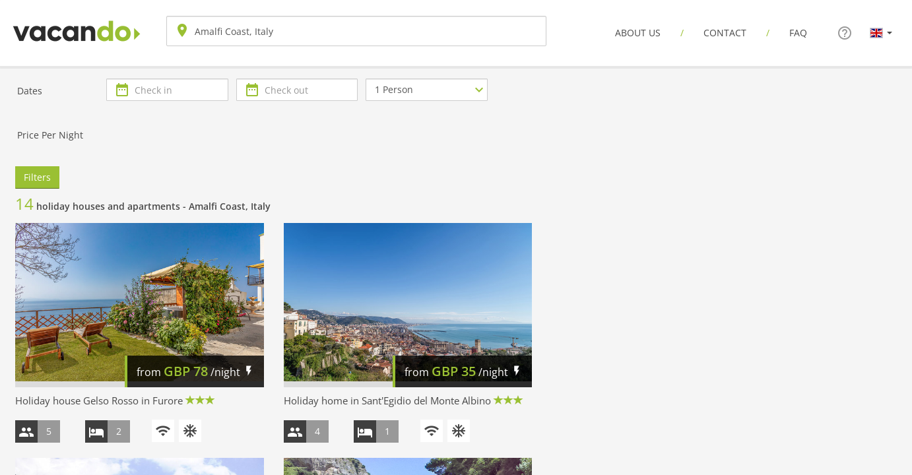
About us (638, 32)
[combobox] (356, 31)
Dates (29, 90)
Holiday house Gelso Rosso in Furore (99, 400)
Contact (724, 32)
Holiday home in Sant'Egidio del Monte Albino (387, 400)
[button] (881, 32)
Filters (37, 177)
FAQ (798, 32)
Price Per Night (50, 135)
